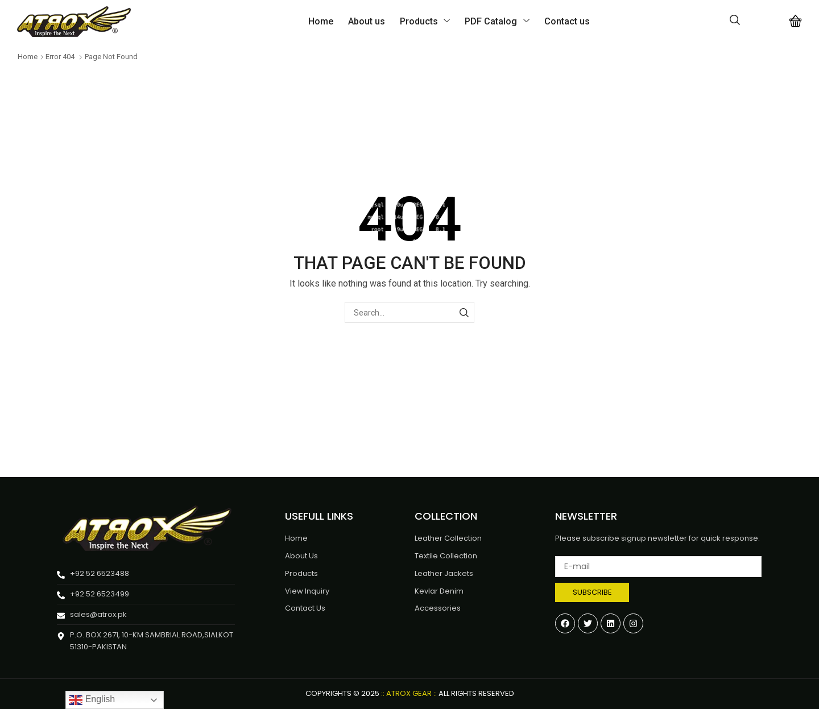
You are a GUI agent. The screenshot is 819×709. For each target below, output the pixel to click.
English (92, 700)
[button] (735, 20)
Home (28, 56)
